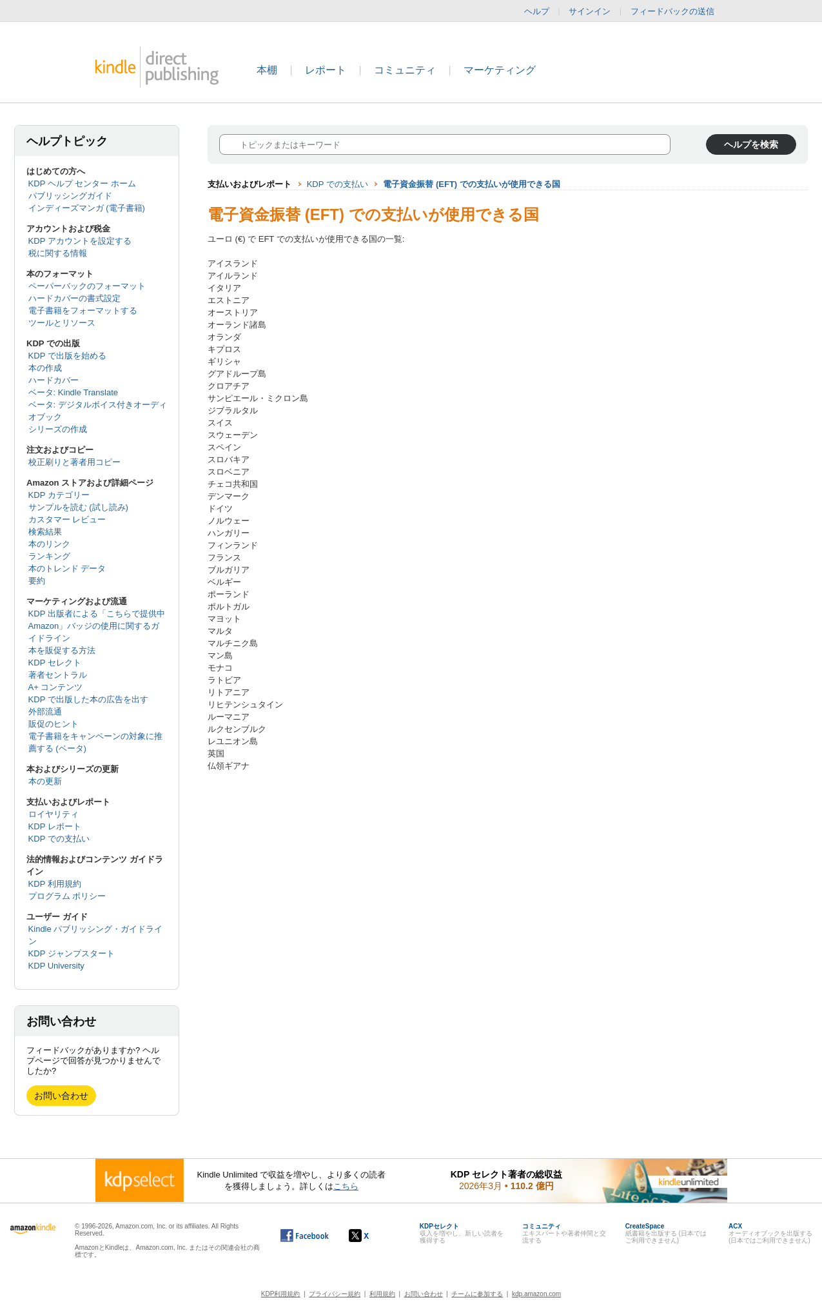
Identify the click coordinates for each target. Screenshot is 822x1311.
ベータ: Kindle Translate (73, 392)
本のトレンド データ (67, 568)
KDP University (56, 966)
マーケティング (500, 69)
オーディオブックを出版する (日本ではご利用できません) (770, 1233)
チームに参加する (477, 1293)
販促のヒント (53, 724)
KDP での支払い (59, 838)
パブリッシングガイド (70, 196)
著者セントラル (57, 675)
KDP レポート (54, 826)
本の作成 (45, 368)
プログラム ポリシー (67, 896)
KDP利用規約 (280, 1293)
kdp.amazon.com (536, 1293)
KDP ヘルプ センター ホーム (82, 183)
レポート (325, 69)
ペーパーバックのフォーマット (87, 286)
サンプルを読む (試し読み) (78, 507)
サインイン (590, 11)
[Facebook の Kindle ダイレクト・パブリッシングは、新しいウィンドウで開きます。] (304, 1235)
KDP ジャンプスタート (71, 953)
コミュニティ (405, 69)
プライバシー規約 (334, 1293)
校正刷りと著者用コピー (74, 462)
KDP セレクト (54, 662)
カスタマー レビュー (67, 519)
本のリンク (49, 544)
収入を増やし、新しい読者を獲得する (462, 1233)
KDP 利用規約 (54, 884)
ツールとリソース (61, 323)
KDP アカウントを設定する (80, 241)
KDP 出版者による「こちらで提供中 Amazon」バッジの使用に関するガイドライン (96, 626)
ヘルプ (536, 11)
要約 (36, 581)
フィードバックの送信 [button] (679, 11)
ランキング (49, 556)
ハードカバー (53, 380)
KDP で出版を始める (67, 355)
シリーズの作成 (57, 429)
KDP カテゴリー (59, 495)
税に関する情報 (57, 253)
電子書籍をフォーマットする (82, 310)
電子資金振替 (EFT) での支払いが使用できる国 (471, 184)
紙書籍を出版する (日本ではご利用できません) (666, 1233)
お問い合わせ (61, 1095)
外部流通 (45, 711)
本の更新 (45, 781)
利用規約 (382, 1293)
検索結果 (45, 532)
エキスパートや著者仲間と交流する (564, 1233)
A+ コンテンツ (55, 687)
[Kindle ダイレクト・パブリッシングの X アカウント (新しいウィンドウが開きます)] (372, 1235)
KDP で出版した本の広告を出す (88, 699)
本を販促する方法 (61, 650)
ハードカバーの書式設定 (74, 298)
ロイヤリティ (53, 814)
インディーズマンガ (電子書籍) (86, 208)
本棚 (267, 69)
